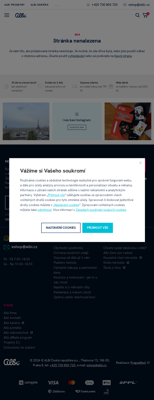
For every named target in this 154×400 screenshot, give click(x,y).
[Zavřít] (140, 162)
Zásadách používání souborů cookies (101, 210)
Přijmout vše (56, 195)
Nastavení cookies (66, 205)
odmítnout (44, 210)
